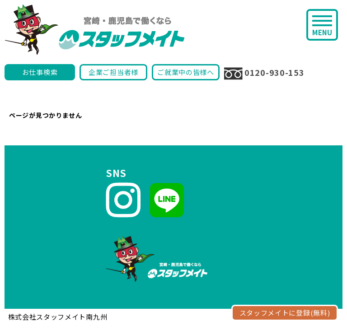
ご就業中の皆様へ (185, 72)
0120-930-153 (264, 73)
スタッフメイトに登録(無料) (284, 312)
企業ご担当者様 (113, 72)
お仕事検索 (40, 72)
